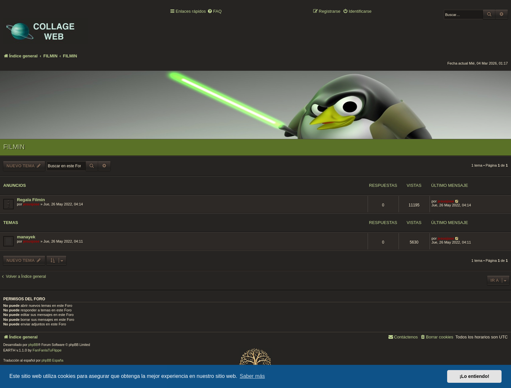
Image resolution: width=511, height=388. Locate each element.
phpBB (33, 345)
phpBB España (52, 360)
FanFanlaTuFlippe (47, 350)
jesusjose (31, 204)
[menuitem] (214, 11)
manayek (26, 236)
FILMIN (14, 146)
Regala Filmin (31, 199)
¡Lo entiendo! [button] (474, 376)
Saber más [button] (252, 376)
